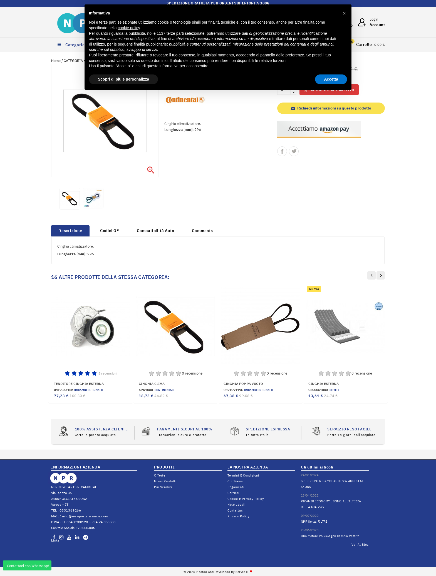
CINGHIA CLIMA (152, 383)
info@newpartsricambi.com (85, 516)
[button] (344, 13)
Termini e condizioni (243, 475)
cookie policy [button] (129, 28)
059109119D (248, 390)
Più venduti (163, 487)
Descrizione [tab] (70, 230)
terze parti (175, 33)
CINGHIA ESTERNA (323, 383)
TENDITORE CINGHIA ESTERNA (79, 383)
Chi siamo (235, 481)
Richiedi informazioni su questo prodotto (331, 108)
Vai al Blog (360, 545)
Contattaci (235, 510)
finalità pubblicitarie (150, 44)
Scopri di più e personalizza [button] (123, 79)
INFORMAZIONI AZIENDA (75, 467)
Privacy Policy (238, 516)
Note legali (236, 505)
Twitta (293, 151)
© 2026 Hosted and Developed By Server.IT (218, 572)
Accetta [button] (331, 79)
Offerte (159, 475)
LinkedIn (55, 540)
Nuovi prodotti (165, 481)
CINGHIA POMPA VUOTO (243, 383)
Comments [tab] (202, 230)
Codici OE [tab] (109, 230)
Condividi (282, 151)
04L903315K (78, 390)
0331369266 (70, 510)
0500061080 (323, 390)
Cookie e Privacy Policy (245, 499)
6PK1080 (156, 390)
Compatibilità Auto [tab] (155, 230)
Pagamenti (235, 487)
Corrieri (233, 493)
